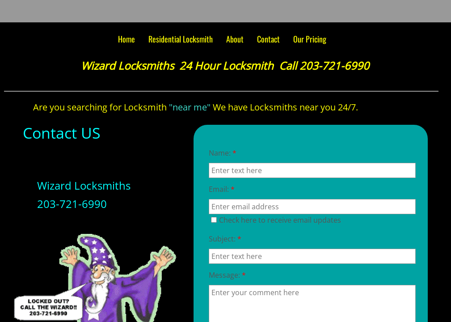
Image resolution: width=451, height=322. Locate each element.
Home (126, 39)
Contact (268, 39)
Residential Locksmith (180, 39)
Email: (222, 189)
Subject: (225, 239)
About (235, 39)
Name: (222, 153)
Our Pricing (309, 39)
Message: (227, 275)
